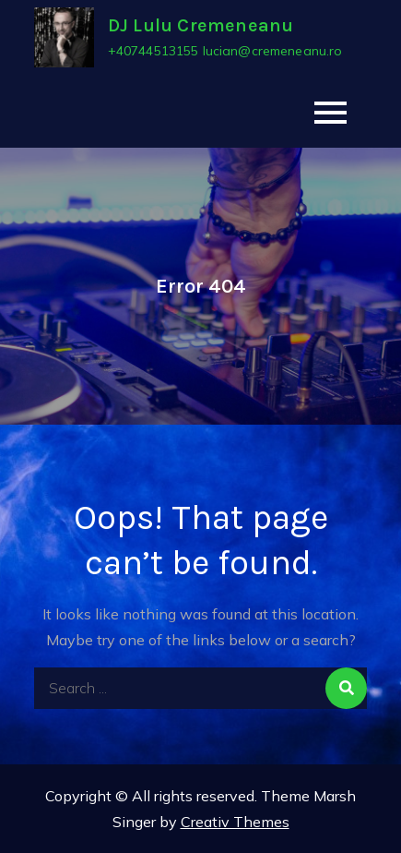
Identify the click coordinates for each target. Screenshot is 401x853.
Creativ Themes (235, 821)
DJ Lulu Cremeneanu (201, 25)
